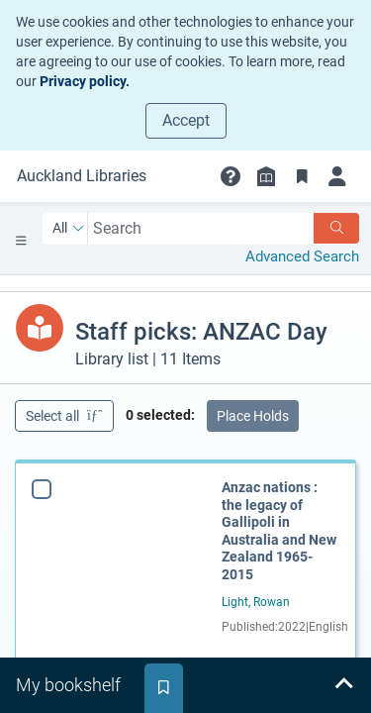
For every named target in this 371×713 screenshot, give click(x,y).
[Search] (336, 228)
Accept (186, 120)
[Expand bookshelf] (343, 685)
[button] (230, 176)
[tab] (70, 685)
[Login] (337, 176)
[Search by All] (68, 229)
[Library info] (266, 176)
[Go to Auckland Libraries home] (81, 176)
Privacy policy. (85, 81)
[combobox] (201, 228)
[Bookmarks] (302, 176)
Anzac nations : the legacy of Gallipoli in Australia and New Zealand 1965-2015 (279, 530)
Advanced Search (302, 256)
